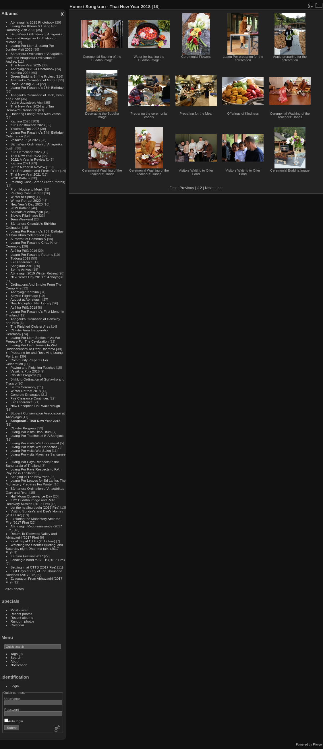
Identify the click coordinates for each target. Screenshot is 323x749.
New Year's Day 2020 (27, 204)
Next (208, 188)
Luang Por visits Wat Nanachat (34, 447)
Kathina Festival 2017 (27, 556)
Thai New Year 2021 (26, 174)
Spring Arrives (21, 269)
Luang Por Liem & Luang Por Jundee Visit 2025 (30, 47)
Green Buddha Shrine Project (33, 76)
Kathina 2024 (20, 72)
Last (219, 188)
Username (12, 698)
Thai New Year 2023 (26, 156)
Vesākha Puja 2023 (25, 140)
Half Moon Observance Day (31, 496)
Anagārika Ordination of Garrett (34, 80)
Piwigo (317, 744)
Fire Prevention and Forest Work (35, 170)
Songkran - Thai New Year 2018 (36, 420)
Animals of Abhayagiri (27, 212)
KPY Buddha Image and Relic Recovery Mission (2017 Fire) (30, 502)
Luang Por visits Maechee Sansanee (38, 454)
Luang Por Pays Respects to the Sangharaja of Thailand (32, 463)
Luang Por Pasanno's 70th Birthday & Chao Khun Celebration (35, 233)
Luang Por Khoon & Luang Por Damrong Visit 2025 (31, 28)
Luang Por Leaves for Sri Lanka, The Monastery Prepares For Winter (36, 482)
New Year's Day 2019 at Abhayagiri (37, 277)
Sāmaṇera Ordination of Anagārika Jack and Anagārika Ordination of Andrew (34, 57)
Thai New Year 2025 (26, 65)
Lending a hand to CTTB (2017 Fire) (38, 560)
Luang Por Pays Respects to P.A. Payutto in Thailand (33, 471)
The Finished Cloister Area (31, 326)
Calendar (17, 625)
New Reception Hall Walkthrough (35, 406)
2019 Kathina (20, 208)
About (15, 661)
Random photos (22, 621)
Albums (9, 13)
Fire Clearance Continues (30, 398)
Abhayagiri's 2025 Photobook (33, 22)
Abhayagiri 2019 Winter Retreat (34, 273)
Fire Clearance (22, 262)
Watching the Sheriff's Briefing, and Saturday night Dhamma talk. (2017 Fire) (34, 548)
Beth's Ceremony (23, 387)
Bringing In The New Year (30, 477)
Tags (14, 654)
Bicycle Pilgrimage (24, 215)
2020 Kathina (20, 178)
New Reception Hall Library (31, 303)
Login (15, 686)
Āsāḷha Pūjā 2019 (24, 250)
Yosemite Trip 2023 (25, 128)
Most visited (19, 610)
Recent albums (22, 617)
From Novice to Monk (27, 189)
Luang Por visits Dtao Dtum (31, 432)
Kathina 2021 (20, 163)
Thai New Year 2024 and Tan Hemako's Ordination (30, 108)
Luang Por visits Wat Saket (31, 450)
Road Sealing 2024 (25, 84)
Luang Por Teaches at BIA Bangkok (37, 435)
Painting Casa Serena (27, 193)
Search (16, 657)
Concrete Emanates (25, 394)
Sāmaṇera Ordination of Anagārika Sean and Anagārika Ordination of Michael (34, 38)
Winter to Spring (23, 197)
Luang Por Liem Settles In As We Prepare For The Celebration (33, 339)
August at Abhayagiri (26, 299)
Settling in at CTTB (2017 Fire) (34, 567)
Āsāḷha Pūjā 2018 (24, 307)
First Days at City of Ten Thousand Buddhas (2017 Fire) (34, 573)
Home (75, 6)
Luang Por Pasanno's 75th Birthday (37, 87)
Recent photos (21, 614)
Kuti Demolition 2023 (26, 152)
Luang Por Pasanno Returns (32, 254)
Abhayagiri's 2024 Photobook (33, 69)
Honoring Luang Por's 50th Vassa (36, 114)
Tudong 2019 (20, 258)
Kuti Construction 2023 (28, 125)
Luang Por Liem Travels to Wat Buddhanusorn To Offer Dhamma (31, 347)
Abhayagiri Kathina (25, 292)
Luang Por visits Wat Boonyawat (35, 443)
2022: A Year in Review (28, 159)
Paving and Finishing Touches (33, 367)
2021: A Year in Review (28, 167)
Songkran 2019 (22, 266)
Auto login (13, 721)
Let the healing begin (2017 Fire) (35, 507)
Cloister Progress (23, 375)
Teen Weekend (22, 219)
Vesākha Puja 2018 (25, 371)
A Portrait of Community (28, 239)
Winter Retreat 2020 (26, 200)
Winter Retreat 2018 (26, 391)
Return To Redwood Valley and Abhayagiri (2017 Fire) (31, 535)
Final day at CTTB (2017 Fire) (33, 541)
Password (11, 709)
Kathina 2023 (20, 121)
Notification (19, 665)
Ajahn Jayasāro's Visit (27, 102)
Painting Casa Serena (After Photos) (38, 182)
